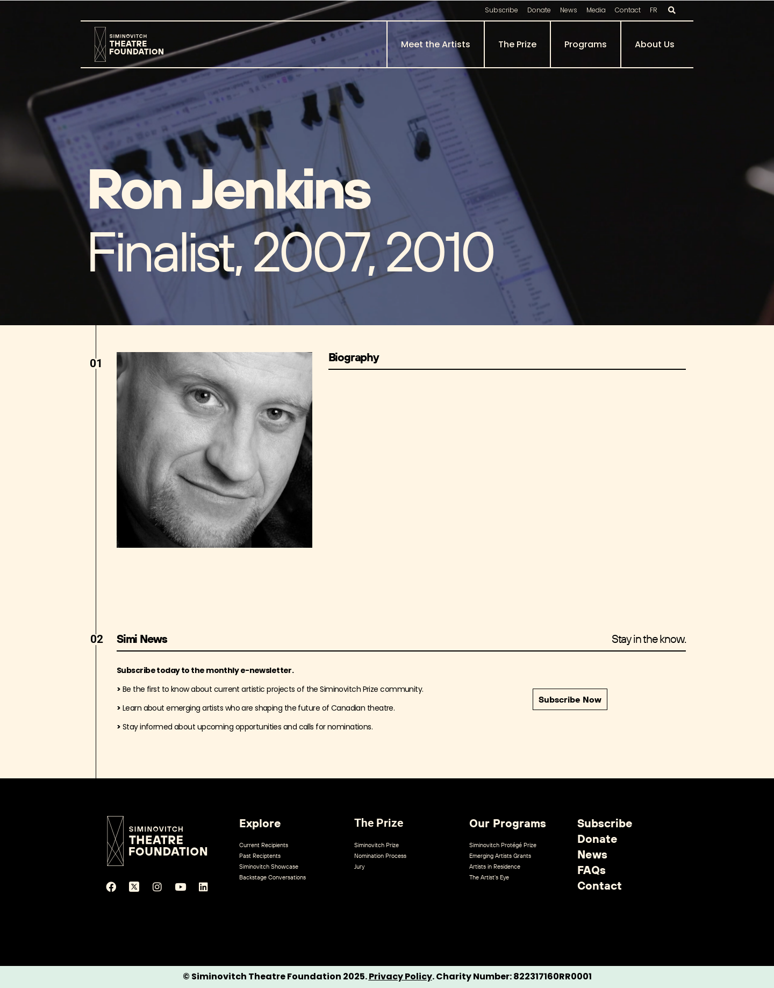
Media (596, 10)
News (568, 10)
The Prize (517, 44)
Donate (539, 10)
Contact (628, 10)
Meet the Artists (435, 44)
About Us (655, 44)
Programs (585, 44)
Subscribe (501, 10)
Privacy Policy (400, 976)
